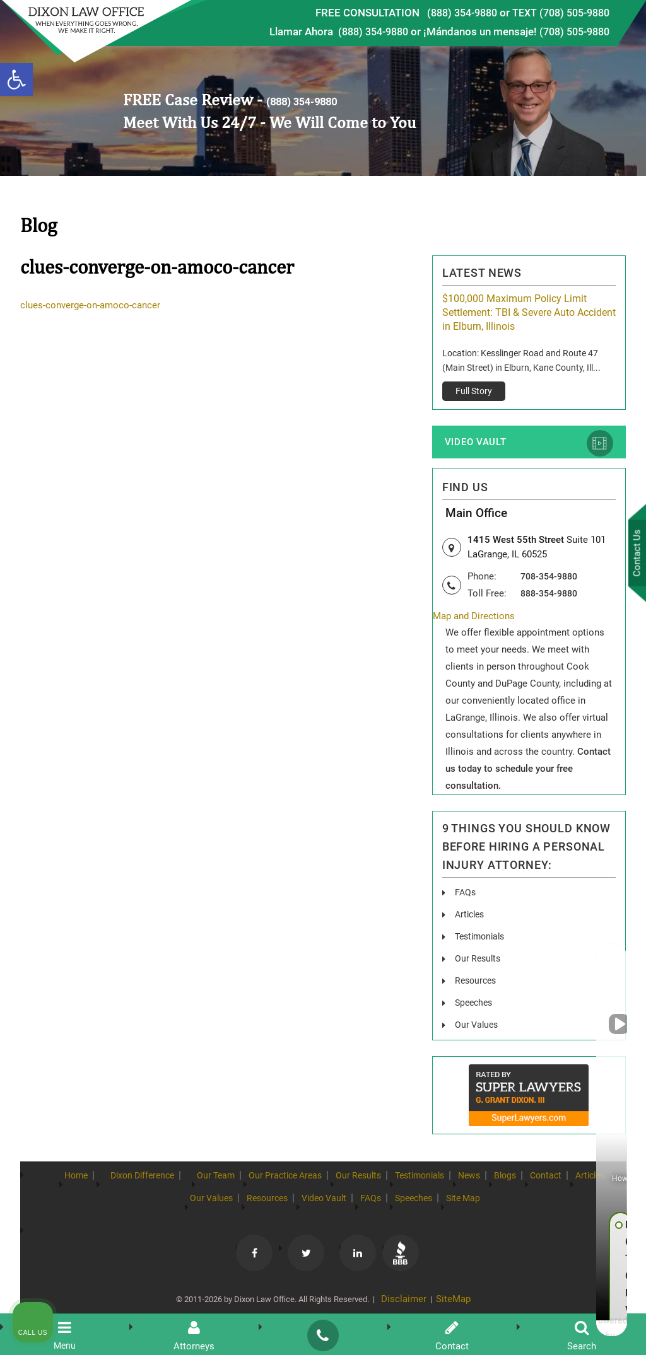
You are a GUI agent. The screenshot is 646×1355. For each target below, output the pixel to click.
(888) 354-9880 (450, 12)
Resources (303, 1206)
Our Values (233, 1206)
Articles (471, 922)
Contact (113, 1206)
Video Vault (474, 446)
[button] (16, 79)
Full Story (473, 391)
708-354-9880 (552, 582)
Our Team (239, 1183)
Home (67, 1183)
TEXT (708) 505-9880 (556, 12)
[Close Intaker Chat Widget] (604, 952)
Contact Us (632, 555)
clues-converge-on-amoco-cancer (93, 305)
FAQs (466, 899)
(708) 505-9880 (570, 31)
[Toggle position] (578, 952)
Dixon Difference (149, 1183)
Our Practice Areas (325, 1183)
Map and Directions (476, 623)
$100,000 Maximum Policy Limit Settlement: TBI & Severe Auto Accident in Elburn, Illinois (529, 312)
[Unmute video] (423, 952)
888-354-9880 (552, 599)
